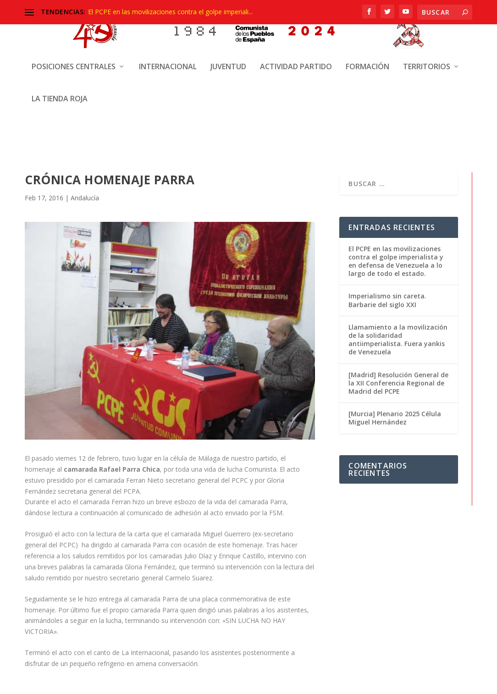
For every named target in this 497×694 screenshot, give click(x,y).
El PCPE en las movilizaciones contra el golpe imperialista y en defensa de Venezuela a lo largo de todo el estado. (395, 261)
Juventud (228, 27)
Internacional (168, 27)
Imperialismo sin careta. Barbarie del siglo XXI (387, 300)
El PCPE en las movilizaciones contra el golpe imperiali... (170, 11)
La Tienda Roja (60, 59)
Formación (367, 27)
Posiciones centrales (74, 27)
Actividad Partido (296, 27)
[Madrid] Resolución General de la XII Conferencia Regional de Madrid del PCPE (398, 383)
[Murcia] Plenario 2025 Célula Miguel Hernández (394, 417)
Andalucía (85, 197)
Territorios (426, 27)
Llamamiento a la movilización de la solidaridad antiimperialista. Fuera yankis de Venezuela (397, 340)
